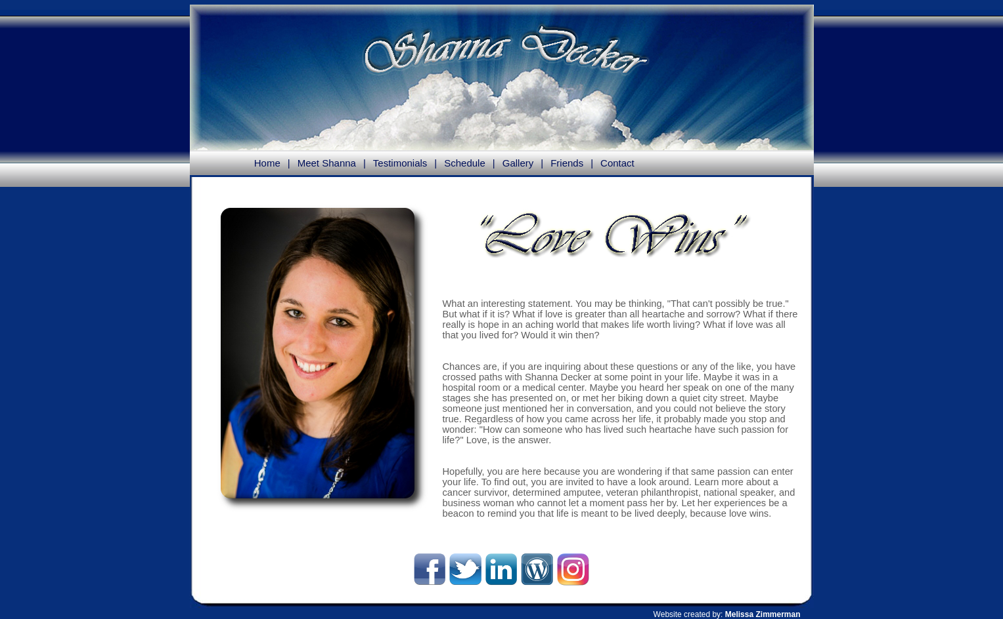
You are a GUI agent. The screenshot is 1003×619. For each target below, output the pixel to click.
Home (267, 163)
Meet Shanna (327, 163)
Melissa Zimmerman (763, 614)
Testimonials (400, 163)
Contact (617, 163)
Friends (566, 163)
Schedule (464, 163)
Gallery (518, 163)
